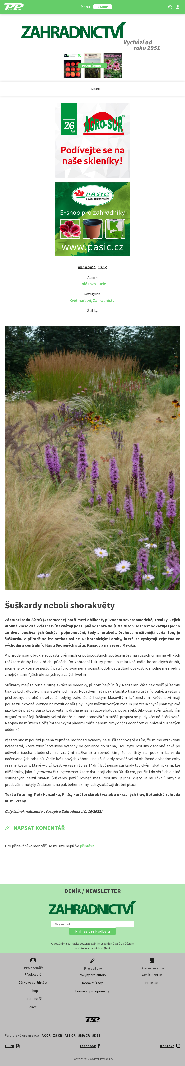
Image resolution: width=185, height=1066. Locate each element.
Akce (33, 1007)
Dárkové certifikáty (33, 982)
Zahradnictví (104, 300)
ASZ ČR (70, 1035)
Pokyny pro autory (92, 975)
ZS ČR (57, 1035)
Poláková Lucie (92, 283)
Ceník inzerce (152, 975)
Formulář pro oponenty (92, 991)
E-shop (33, 990)
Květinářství (80, 300)
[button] (92, 931)
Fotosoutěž (33, 998)
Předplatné (33, 974)
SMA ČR (84, 1035)
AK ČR (46, 1035)
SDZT (96, 1035)
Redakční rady (92, 983)
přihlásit (87, 845)
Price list (151, 982)
